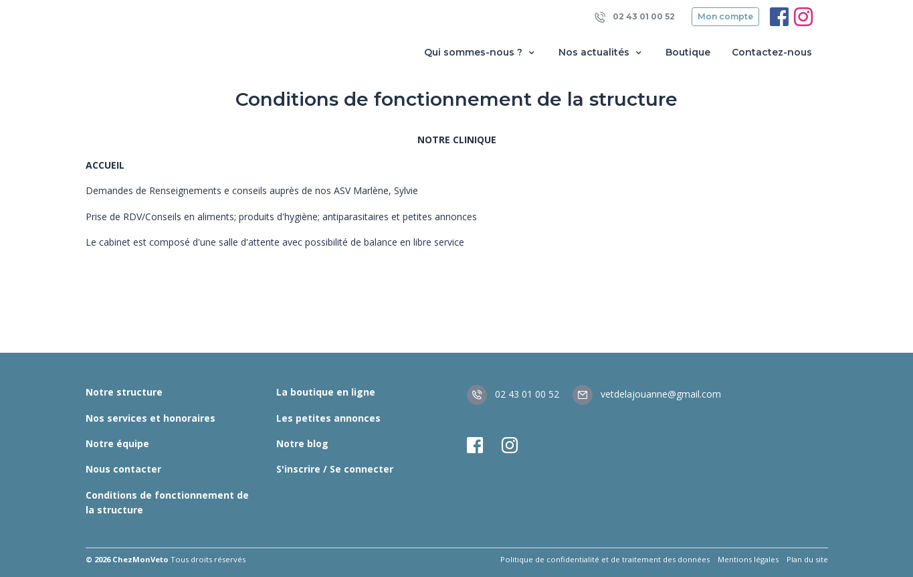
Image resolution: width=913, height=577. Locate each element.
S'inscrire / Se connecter (334, 469)
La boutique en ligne (325, 392)
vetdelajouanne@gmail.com (647, 394)
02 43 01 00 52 (635, 17)
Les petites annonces (328, 418)
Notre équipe (117, 443)
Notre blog (302, 443)
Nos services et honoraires (150, 418)
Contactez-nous (772, 52)
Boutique (688, 52)
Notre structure (124, 392)
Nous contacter (123, 469)
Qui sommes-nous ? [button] (480, 52)
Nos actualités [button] (601, 52)
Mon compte (725, 16)
